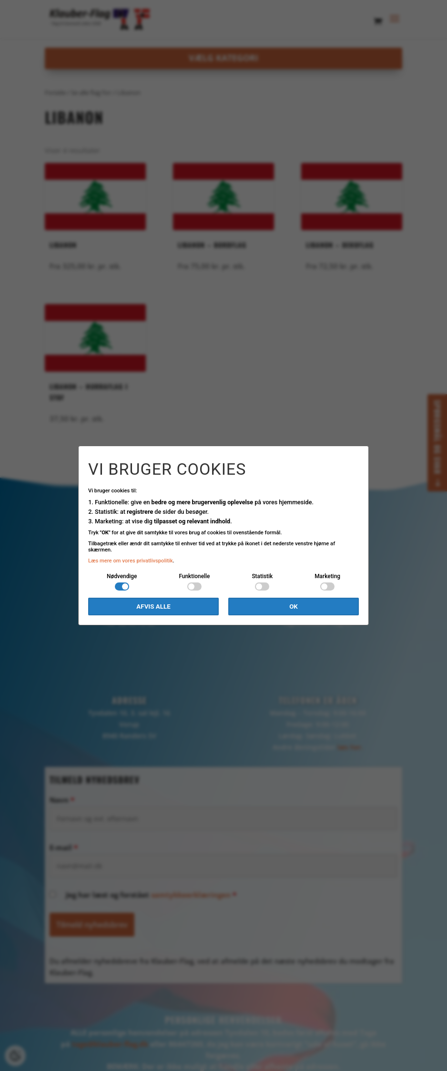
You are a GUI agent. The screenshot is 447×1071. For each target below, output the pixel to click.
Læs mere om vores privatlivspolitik (130, 561)
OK (293, 606)
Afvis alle (153, 606)
